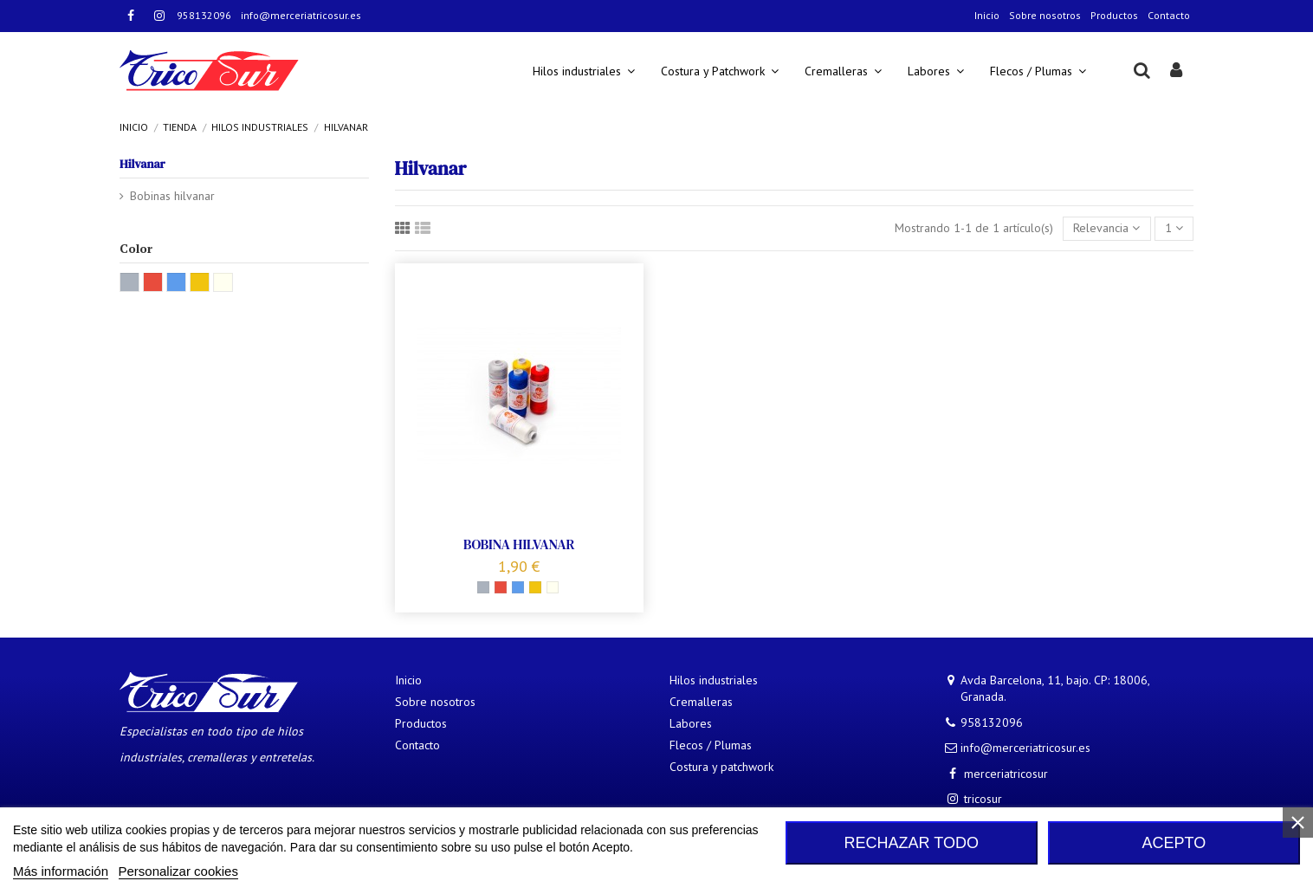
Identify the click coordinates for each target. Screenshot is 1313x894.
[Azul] (518, 587)
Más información (60, 871)
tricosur (983, 799)
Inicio (986, 15)
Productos (1114, 15)
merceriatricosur (1006, 773)
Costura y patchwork (721, 766)
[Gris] (483, 587)
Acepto (1174, 843)
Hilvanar (142, 163)
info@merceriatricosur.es (301, 15)
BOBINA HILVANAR (519, 544)
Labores (690, 723)
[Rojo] (501, 587)
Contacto (1169, 15)
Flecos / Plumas (710, 745)
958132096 (204, 15)
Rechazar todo (911, 843)
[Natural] (553, 587)
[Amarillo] (535, 587)
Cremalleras (701, 701)
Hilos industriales (713, 680)
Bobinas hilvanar (172, 196)
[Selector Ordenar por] (1106, 229)
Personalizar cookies (178, 871)
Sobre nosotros (1045, 15)
